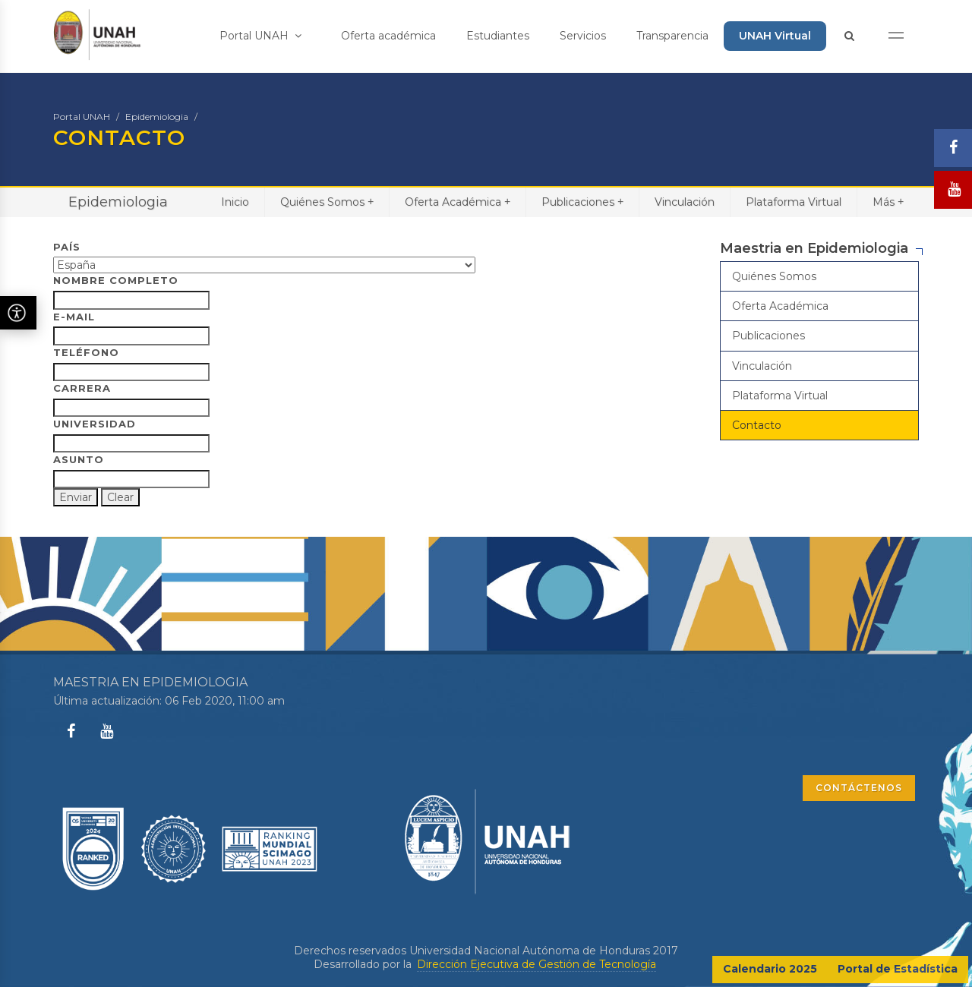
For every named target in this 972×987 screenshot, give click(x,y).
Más (888, 201)
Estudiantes (497, 36)
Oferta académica (388, 36)
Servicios (583, 36)
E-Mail (74, 317)
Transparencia (672, 36)
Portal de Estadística (898, 969)
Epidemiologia (156, 116)
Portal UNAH (260, 36)
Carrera (82, 388)
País (66, 247)
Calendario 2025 (770, 969)
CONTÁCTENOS (859, 787)
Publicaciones (582, 201)
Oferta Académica (457, 201)
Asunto (78, 459)
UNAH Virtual (775, 36)
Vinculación (685, 202)
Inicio (235, 202)
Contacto (756, 425)
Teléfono (86, 352)
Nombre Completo (115, 280)
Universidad (94, 424)
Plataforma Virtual (793, 202)
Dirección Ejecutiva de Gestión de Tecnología (536, 964)
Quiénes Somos (327, 201)
